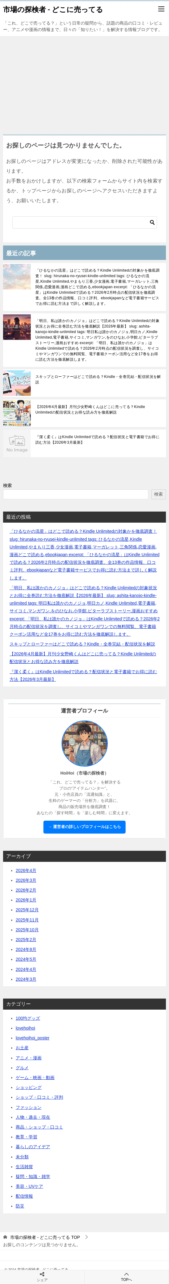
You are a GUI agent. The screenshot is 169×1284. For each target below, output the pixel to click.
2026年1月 (26, 899)
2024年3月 (26, 979)
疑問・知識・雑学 (33, 1176)
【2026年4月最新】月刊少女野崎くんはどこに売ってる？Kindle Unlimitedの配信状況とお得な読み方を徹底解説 (90, 409)
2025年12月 (27, 909)
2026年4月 (26, 870)
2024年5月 (26, 959)
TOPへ (126, 1277)
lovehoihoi (25, 1028)
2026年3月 (26, 880)
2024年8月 (26, 949)
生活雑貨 (24, 1166)
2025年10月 (27, 929)
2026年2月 (26, 890)
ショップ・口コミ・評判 (39, 1097)
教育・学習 (26, 1136)
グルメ (22, 1067)
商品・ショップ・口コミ (39, 1127)
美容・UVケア (29, 1186)
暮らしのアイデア (33, 1146)
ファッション (29, 1107)
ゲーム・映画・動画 (35, 1077)
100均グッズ (28, 1018)
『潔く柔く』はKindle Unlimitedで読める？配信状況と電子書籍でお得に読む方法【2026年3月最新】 (97, 440)
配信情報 (24, 1196)
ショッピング (29, 1087)
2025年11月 (27, 919)
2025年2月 (26, 939)
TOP (45, 1237)
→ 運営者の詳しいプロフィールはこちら (84, 827)
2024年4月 (26, 969)
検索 (7, 485)
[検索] (84, 222)
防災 (20, 1206)
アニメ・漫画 (29, 1057)
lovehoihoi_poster (33, 1037)
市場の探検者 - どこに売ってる (53, 9)
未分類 (22, 1156)
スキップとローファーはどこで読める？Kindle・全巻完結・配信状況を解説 (98, 379)
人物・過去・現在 (33, 1117)
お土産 (22, 1047)
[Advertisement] (84, 82)
